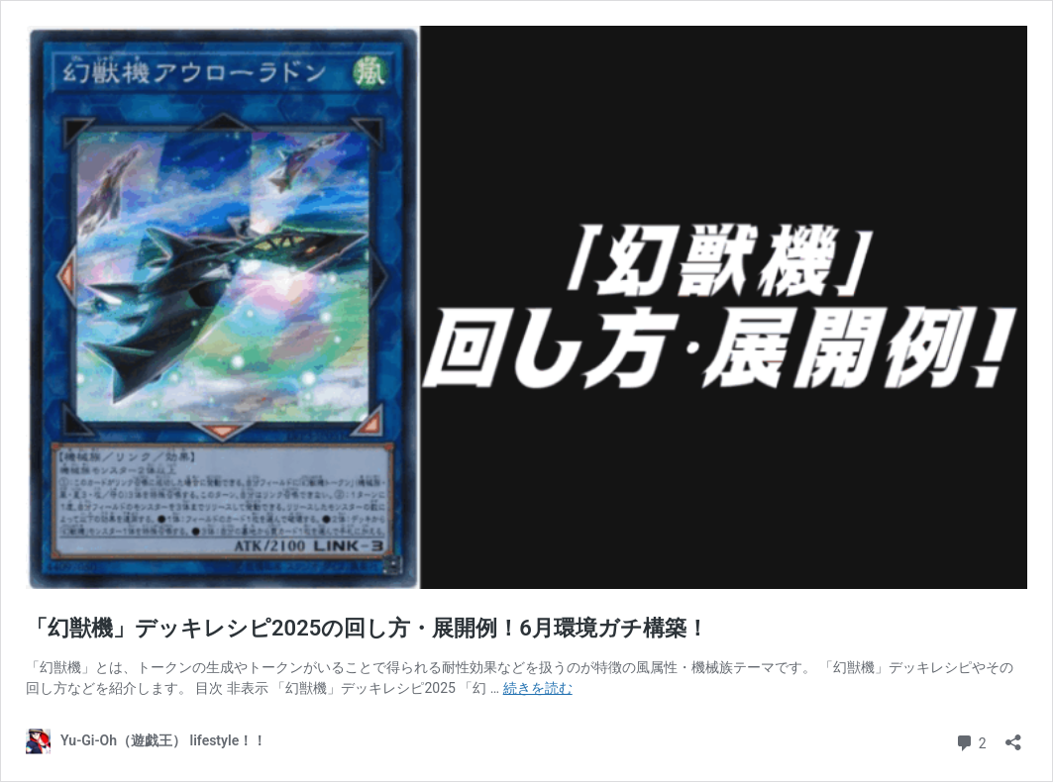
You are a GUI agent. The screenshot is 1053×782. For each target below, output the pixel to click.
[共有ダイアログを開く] (1013, 736)
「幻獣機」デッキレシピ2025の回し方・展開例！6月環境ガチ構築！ (367, 628)
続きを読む (538, 688)
